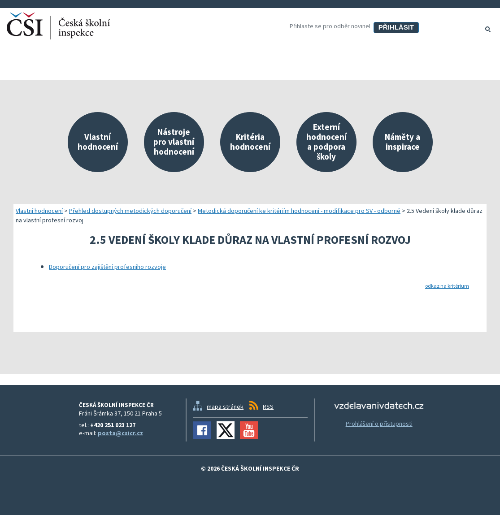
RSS (268, 406)
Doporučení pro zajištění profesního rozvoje (107, 267)
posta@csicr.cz (120, 433)
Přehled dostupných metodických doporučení (130, 211)
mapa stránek (225, 406)
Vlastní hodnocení (39, 211)
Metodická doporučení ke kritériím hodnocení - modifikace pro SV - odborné (299, 211)
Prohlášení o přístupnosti (379, 424)
